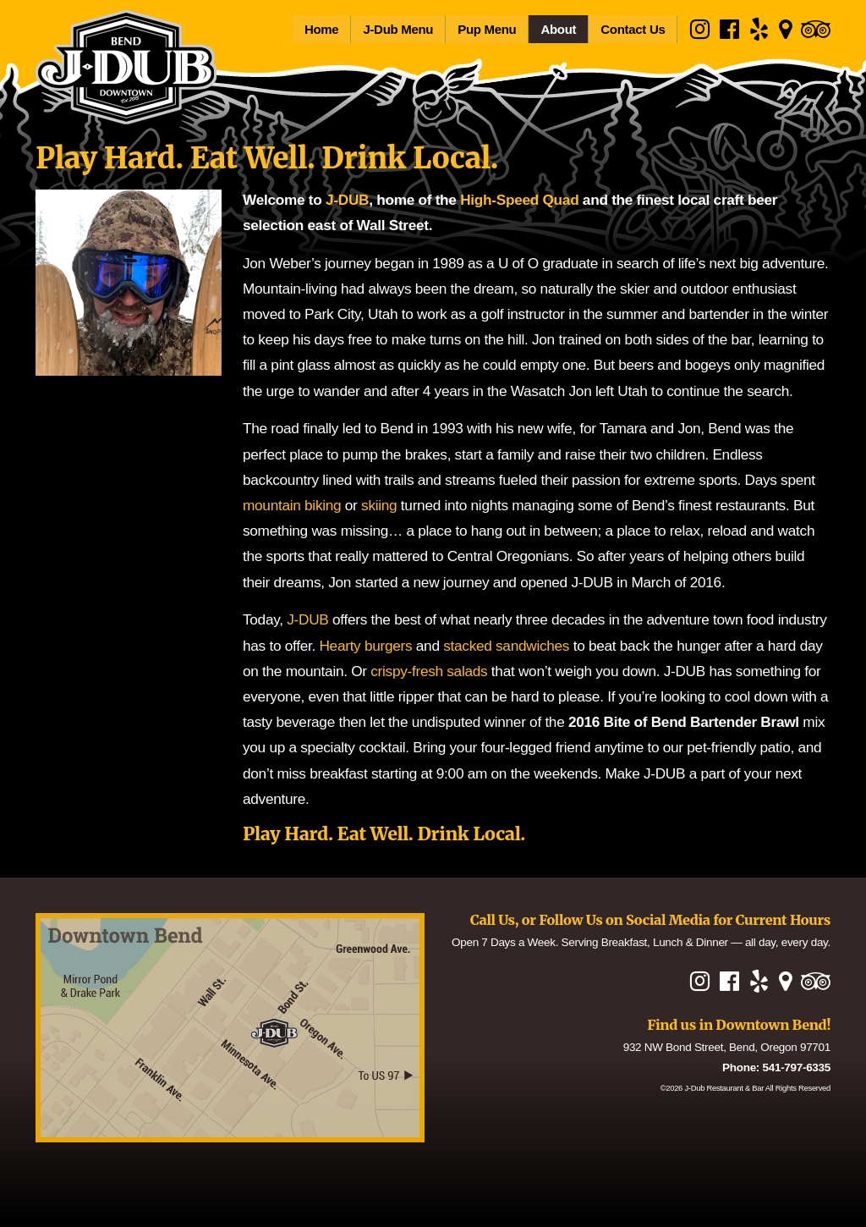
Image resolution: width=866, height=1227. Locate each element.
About (558, 29)
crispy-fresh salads (428, 671)
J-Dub (724, 1087)
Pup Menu (487, 29)
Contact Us (632, 29)
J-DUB (347, 199)
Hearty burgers (365, 645)
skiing (379, 505)
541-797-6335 (796, 1067)
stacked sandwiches (506, 645)
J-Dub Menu (398, 29)
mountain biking (292, 505)
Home (321, 29)
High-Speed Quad (519, 199)
